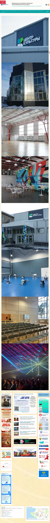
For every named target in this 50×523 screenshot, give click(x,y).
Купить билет (43, 395)
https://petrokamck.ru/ (5, 515)
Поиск (47, 11)
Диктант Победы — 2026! (24, 426)
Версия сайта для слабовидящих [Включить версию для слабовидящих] (3, 2)
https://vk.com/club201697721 (8, 516)
